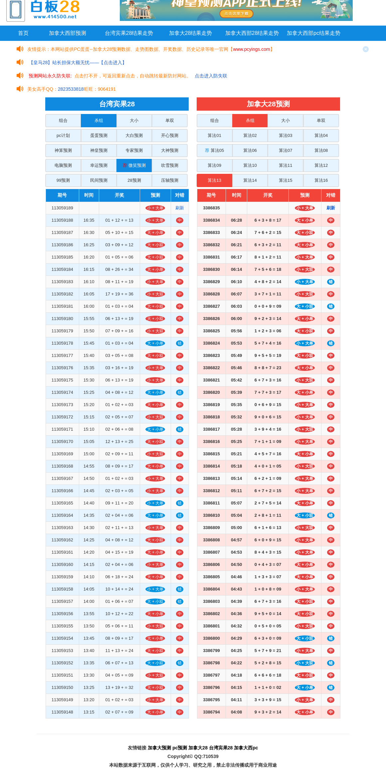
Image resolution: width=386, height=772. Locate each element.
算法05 (214, 150)
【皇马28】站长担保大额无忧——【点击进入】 (78, 62)
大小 (134, 120)
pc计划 (63, 135)
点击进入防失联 (211, 75)
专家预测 (134, 150)
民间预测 (98, 180)
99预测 (63, 180)
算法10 (250, 165)
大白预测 (134, 135)
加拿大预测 (159, 747)
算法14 (250, 180)
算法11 (285, 165)
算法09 (214, 165)
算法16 (321, 180)
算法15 (285, 180)
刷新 (179, 207)
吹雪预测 (169, 165)
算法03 (285, 135)
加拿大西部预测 (67, 33)
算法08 (321, 150)
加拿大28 (198, 747)
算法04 (321, 135)
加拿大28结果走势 (190, 33)
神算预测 (63, 150)
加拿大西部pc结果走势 (313, 33)
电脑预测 (63, 165)
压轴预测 (169, 180)
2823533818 (71, 89)
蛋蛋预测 (98, 135)
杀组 (99, 120)
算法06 (250, 150)
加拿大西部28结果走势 (252, 33)
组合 (63, 120)
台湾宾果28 (221, 747)
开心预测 (169, 135)
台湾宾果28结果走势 (129, 33)
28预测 (134, 180)
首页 (23, 33)
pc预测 (179, 747)
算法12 (321, 165)
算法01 (214, 135)
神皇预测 (98, 150)
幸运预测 (98, 165)
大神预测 (169, 150)
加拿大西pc (246, 747)
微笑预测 (134, 165)
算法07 (285, 150)
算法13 (214, 180)
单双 (169, 120)
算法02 (250, 135)
